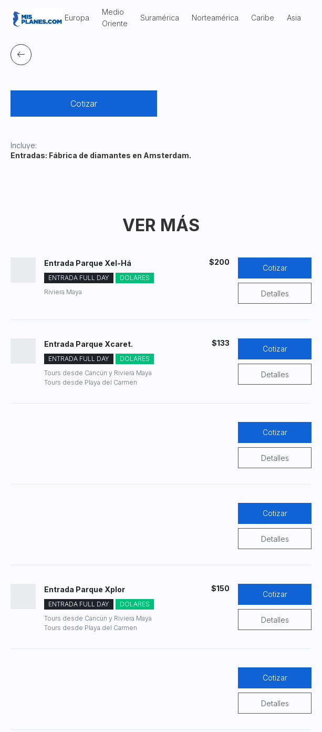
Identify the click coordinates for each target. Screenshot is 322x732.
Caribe (262, 17)
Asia (294, 17)
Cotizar (83, 103)
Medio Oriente (115, 17)
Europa (77, 17)
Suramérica (159, 17)
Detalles (275, 293)
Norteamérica (215, 17)
